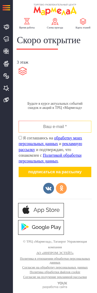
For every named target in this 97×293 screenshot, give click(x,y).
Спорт (6, 76)
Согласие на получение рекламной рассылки (55, 277)
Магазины (6, 27)
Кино (6, 51)
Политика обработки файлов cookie (55, 272)
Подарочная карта (6, 100)
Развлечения (6, 64)
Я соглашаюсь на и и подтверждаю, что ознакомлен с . (50, 149)
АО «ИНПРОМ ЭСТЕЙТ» (54, 253)
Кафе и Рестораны (6, 39)
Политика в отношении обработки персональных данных (55, 261)
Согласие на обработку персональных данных (55, 267)
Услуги (6, 88)
